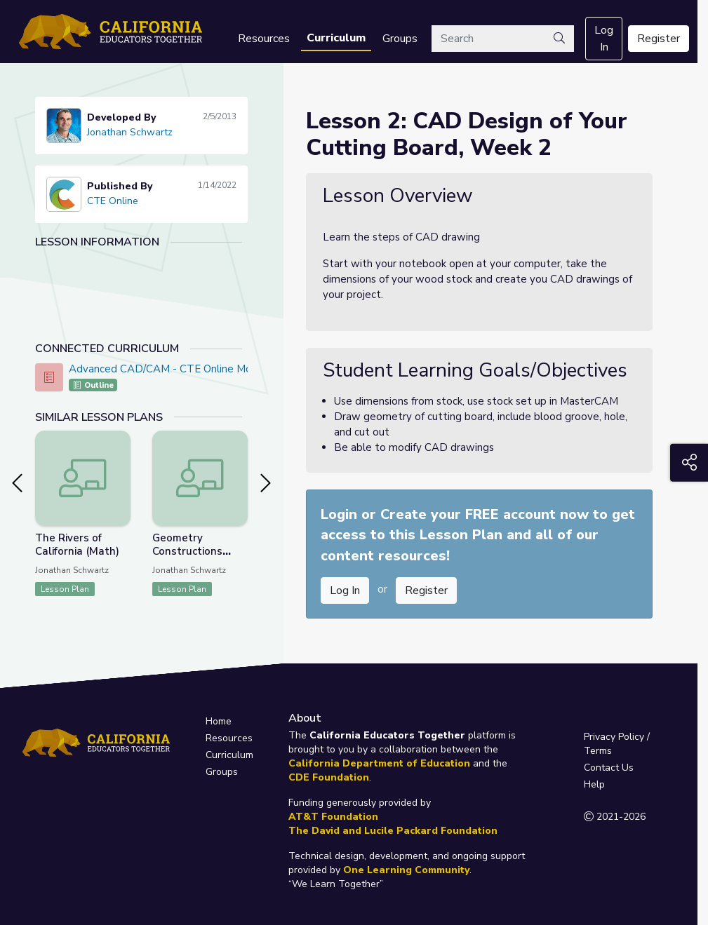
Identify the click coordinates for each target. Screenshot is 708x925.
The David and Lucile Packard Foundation (392, 830)
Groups (400, 38)
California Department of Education (379, 763)
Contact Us (609, 767)
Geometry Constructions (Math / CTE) (187, 551)
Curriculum (336, 38)
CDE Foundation (328, 777)
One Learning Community (406, 870)
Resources (264, 38)
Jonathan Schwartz (130, 132)
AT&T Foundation (333, 816)
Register (658, 38)
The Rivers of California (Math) (77, 544)
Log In (603, 38)
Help (594, 784)
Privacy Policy (614, 736)
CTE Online (112, 201)
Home (219, 721)
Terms (598, 750)
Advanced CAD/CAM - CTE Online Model (168, 369)
